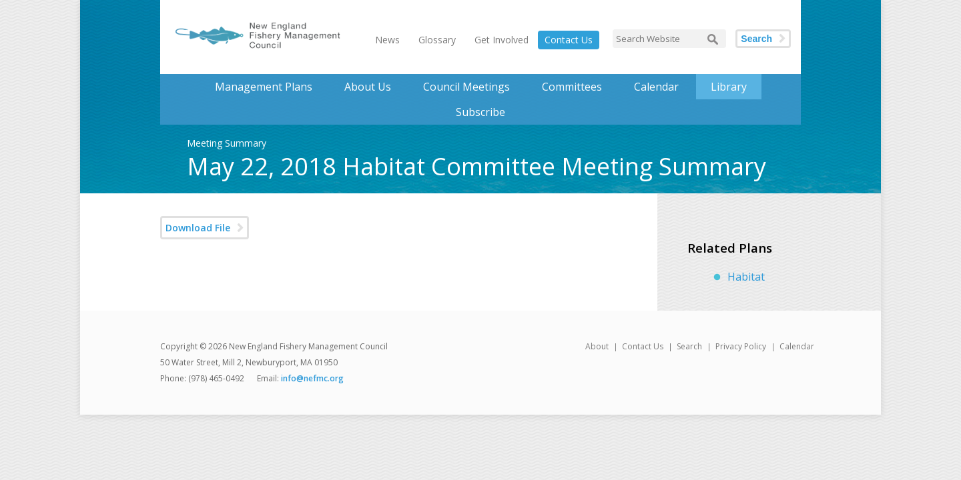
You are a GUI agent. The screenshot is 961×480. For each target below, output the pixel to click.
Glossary (437, 39)
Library (729, 86)
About (597, 346)
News (387, 39)
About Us (367, 86)
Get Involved (501, 39)
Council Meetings (466, 86)
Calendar (656, 86)
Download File (198, 227)
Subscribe (480, 112)
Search (756, 38)
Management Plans (263, 86)
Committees (572, 86)
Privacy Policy (740, 346)
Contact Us (569, 39)
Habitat (746, 276)
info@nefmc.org (312, 378)
